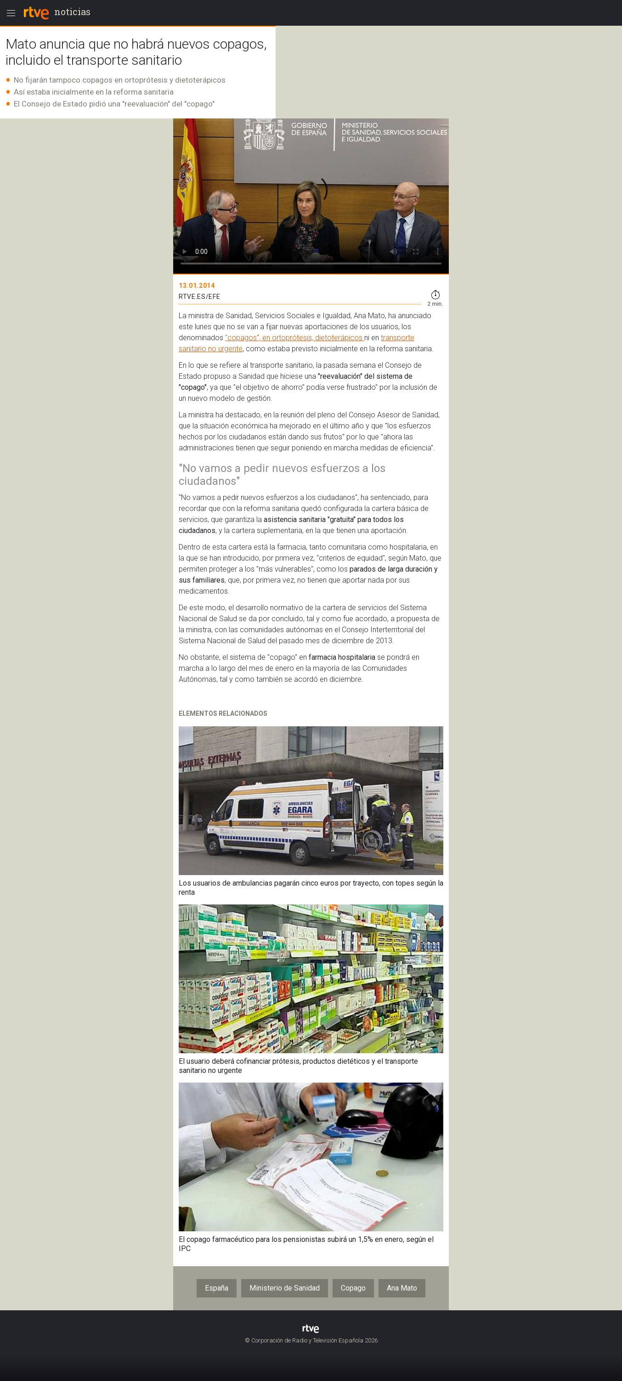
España (216, 1288)
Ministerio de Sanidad (284, 1288)
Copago (353, 1288)
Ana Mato (402, 1288)
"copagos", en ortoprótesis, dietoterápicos (294, 337)
